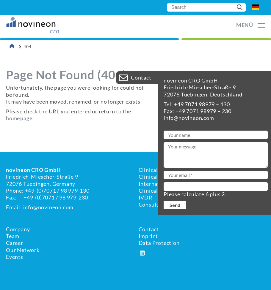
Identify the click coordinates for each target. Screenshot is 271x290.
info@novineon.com (48, 207)
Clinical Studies (158, 190)
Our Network (23, 250)
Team (12, 236)
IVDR (146, 197)
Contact (149, 229)
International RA (160, 183)
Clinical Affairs (158, 176)
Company (18, 229)
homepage (19, 118)
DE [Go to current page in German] (255, 7)
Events (14, 256)
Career (14, 243)
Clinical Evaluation (163, 170)
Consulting (153, 204)
